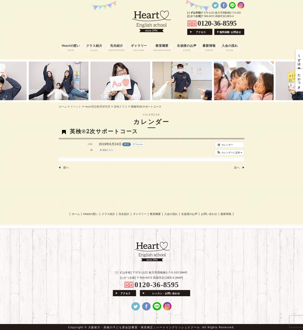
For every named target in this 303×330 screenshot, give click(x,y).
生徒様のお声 (189, 213)
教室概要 (155, 213)
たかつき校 (299, 81)
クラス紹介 (107, 213)
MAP (183, 271)
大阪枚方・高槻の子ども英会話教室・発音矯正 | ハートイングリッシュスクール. (144, 326)
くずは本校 (299, 59)
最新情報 (227, 213)
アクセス (201, 32)
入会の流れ (170, 213)
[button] (229, 152)
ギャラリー (139, 213)
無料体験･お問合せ (230, 32)
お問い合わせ (209, 213)
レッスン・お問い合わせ (166, 292)
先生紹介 (123, 213)
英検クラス (106, 149)
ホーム (74, 213)
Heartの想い (90, 213)
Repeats (138, 144)
